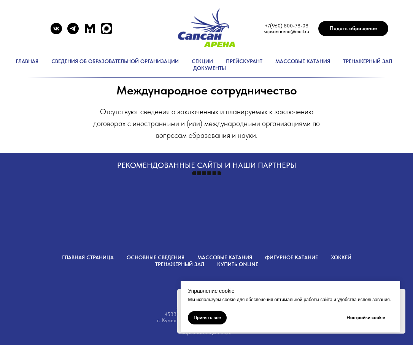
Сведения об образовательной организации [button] (115, 61)
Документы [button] (209, 68)
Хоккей (341, 257)
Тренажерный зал (367, 61)
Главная (27, 61)
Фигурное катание (291, 257)
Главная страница (88, 257)
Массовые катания (302, 61)
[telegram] (73, 32)
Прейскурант (244, 61)
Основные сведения (155, 257)
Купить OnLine (237, 264)
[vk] (56, 32)
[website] (89, 32)
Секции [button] (202, 61)
